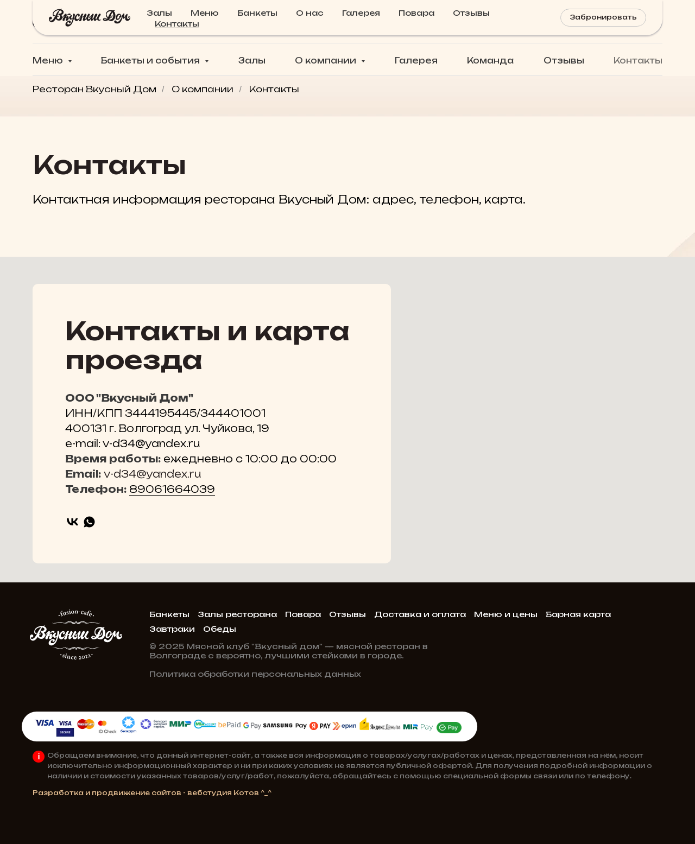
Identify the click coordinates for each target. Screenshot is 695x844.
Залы (252, 60)
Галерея (416, 60)
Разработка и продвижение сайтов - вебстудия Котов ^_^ (152, 793)
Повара (303, 614)
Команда (490, 60)
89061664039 (172, 489)
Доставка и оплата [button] (420, 614)
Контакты (638, 60)
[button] (604, 22)
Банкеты (169, 614)
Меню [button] (49, 60)
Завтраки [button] (172, 628)
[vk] (72, 522)
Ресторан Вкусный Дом (94, 89)
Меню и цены (506, 614)
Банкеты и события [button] (151, 60)
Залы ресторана (237, 614)
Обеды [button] (219, 628)
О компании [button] (326, 60)
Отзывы (564, 60)
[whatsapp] (89, 522)
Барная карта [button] (578, 614)
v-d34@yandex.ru (152, 474)
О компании (202, 89)
